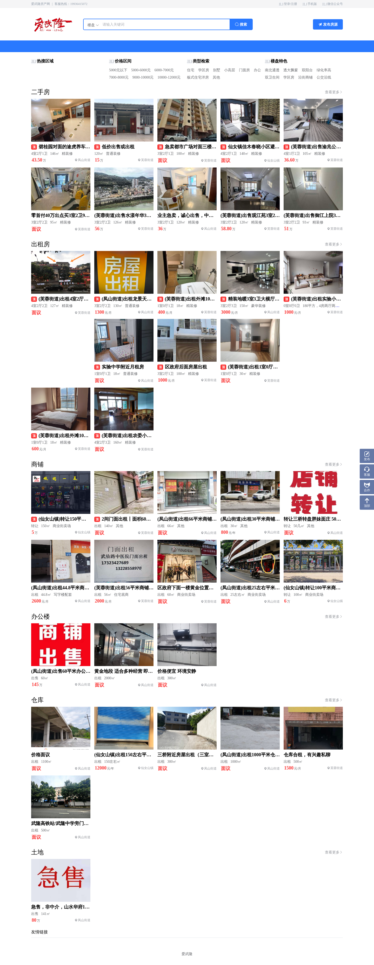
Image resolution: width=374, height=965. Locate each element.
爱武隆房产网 (40, 4)
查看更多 (334, 92)
